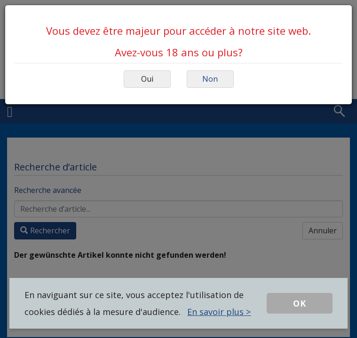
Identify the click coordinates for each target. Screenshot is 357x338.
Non (210, 79)
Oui (147, 79)
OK (299, 303)
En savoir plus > (219, 311)
